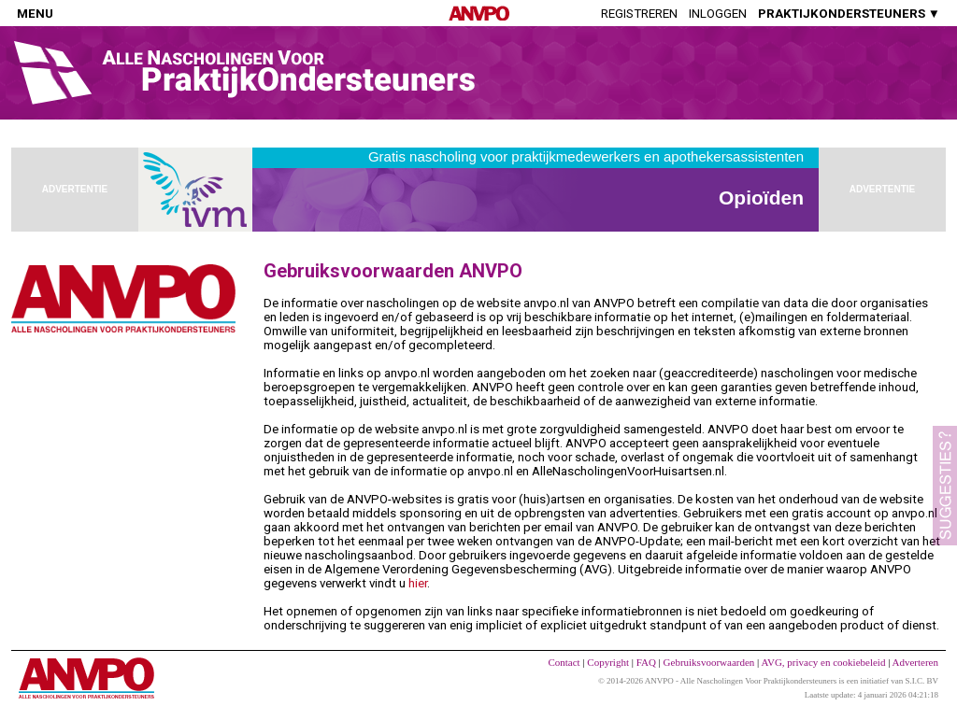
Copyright (608, 662)
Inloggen (718, 14)
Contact (563, 662)
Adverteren (915, 662)
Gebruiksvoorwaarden (709, 662)
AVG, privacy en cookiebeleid (823, 662)
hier (417, 583)
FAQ (646, 662)
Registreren (639, 14)
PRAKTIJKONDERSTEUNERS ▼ (849, 14)
